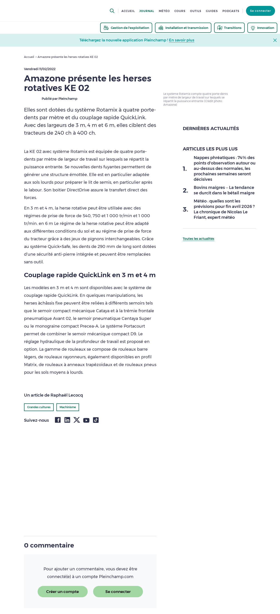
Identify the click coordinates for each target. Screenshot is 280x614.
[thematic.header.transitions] (229, 28)
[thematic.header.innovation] (262, 28)
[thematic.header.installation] (183, 28)
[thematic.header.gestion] (126, 28)
